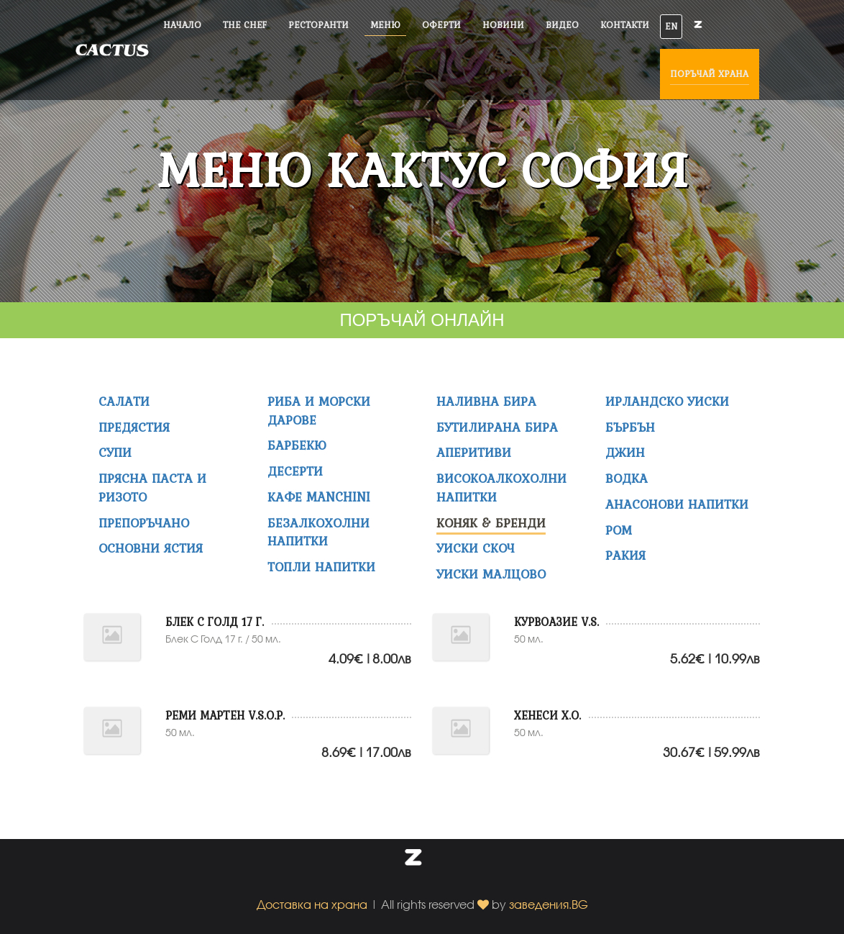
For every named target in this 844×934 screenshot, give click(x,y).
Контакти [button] (624, 25)
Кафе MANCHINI (318, 497)
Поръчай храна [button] (709, 74)
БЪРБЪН (630, 427)
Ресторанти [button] (318, 25)
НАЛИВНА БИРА (486, 401)
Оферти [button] (441, 25)
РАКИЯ (625, 555)
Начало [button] (182, 25)
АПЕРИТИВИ (473, 452)
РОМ (618, 530)
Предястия (134, 427)
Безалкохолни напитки (318, 532)
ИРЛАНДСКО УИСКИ (667, 401)
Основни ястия (150, 548)
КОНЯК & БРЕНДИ (491, 522)
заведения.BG (548, 904)
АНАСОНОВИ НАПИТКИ (676, 504)
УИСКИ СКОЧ (475, 548)
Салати (124, 401)
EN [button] (671, 26)
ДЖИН (625, 452)
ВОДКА (626, 478)
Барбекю (296, 445)
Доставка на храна (312, 904)
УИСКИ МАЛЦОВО (491, 574)
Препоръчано (143, 522)
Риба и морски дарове (318, 410)
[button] (413, 860)
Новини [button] (503, 25)
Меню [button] (385, 25)
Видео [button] (562, 25)
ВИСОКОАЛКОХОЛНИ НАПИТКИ (501, 487)
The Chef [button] (245, 25)
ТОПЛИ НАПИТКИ (321, 566)
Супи (115, 452)
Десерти (295, 471)
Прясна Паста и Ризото (152, 487)
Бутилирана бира (497, 427)
